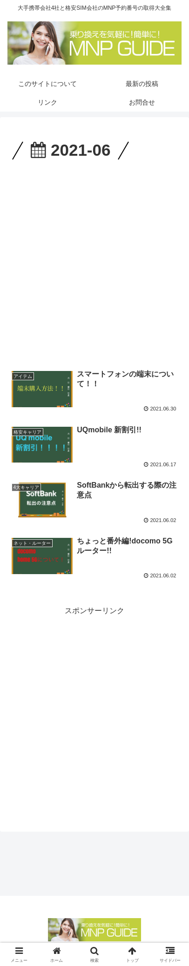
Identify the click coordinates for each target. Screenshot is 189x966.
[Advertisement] (94, 262)
